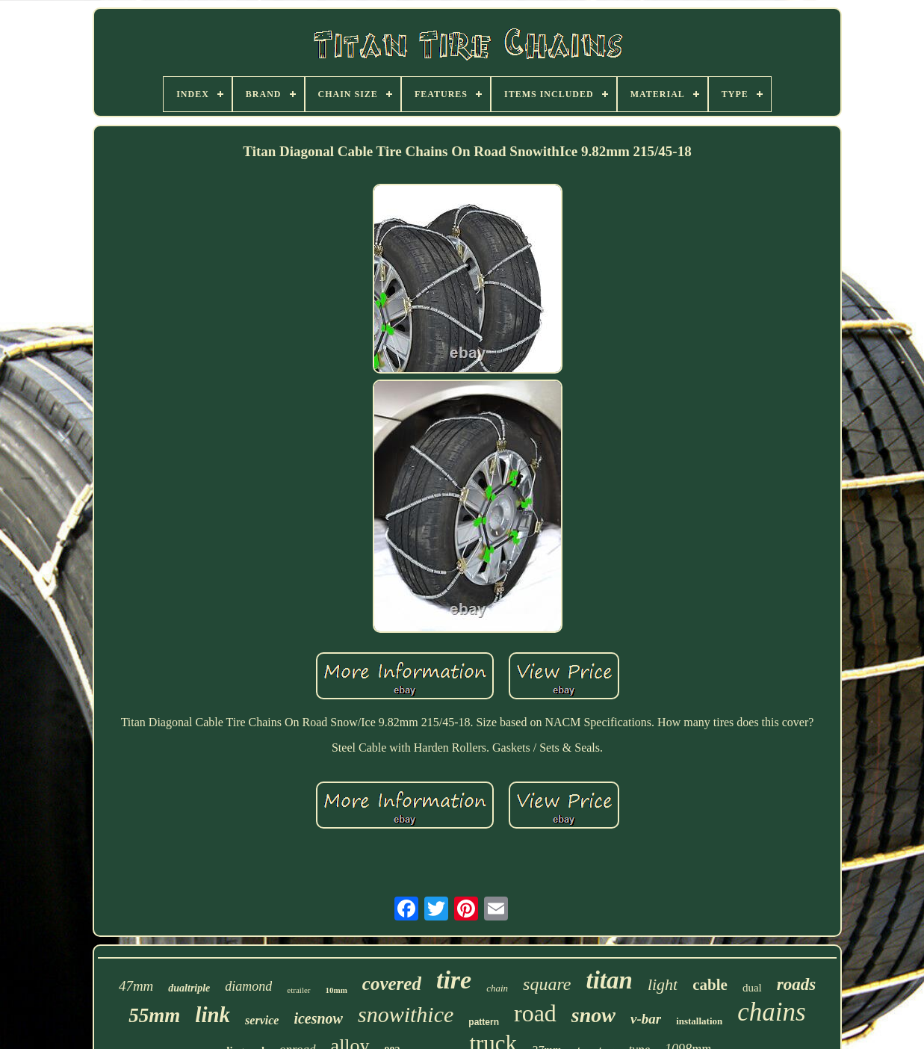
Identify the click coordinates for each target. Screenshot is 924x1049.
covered (391, 984)
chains (771, 1012)
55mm (154, 1015)
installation (699, 1021)
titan (609, 980)
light (663, 984)
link (212, 1015)
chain (497, 988)
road (535, 1013)
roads (796, 984)
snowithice (405, 1014)
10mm (336, 989)
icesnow (318, 1018)
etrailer (298, 989)
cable (710, 985)
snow (593, 1015)
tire (453, 980)
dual (752, 988)
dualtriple (189, 988)
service (262, 1020)
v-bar (645, 1019)
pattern (483, 1022)
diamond (248, 986)
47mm (136, 986)
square (547, 984)
